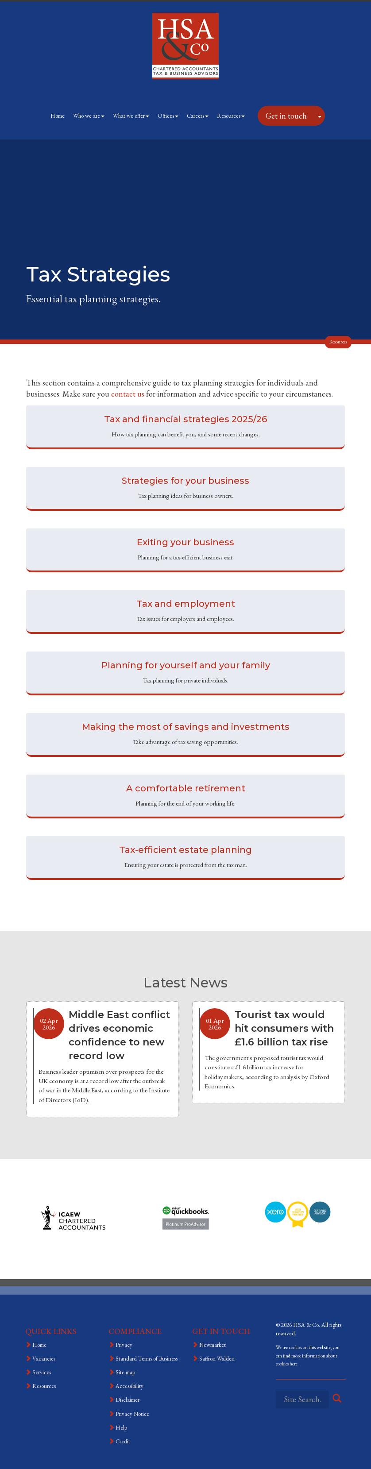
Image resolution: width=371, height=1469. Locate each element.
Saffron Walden (217, 1358)
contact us (127, 394)
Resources (231, 116)
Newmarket (212, 1345)
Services (41, 1372)
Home (57, 116)
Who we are (88, 116)
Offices (168, 116)
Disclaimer (127, 1399)
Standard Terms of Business (147, 1358)
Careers (198, 116)
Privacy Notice (132, 1414)
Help (121, 1427)
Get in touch (286, 116)
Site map (125, 1372)
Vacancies (43, 1358)
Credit (123, 1441)
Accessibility (129, 1386)
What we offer (131, 116)
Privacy (124, 1345)
